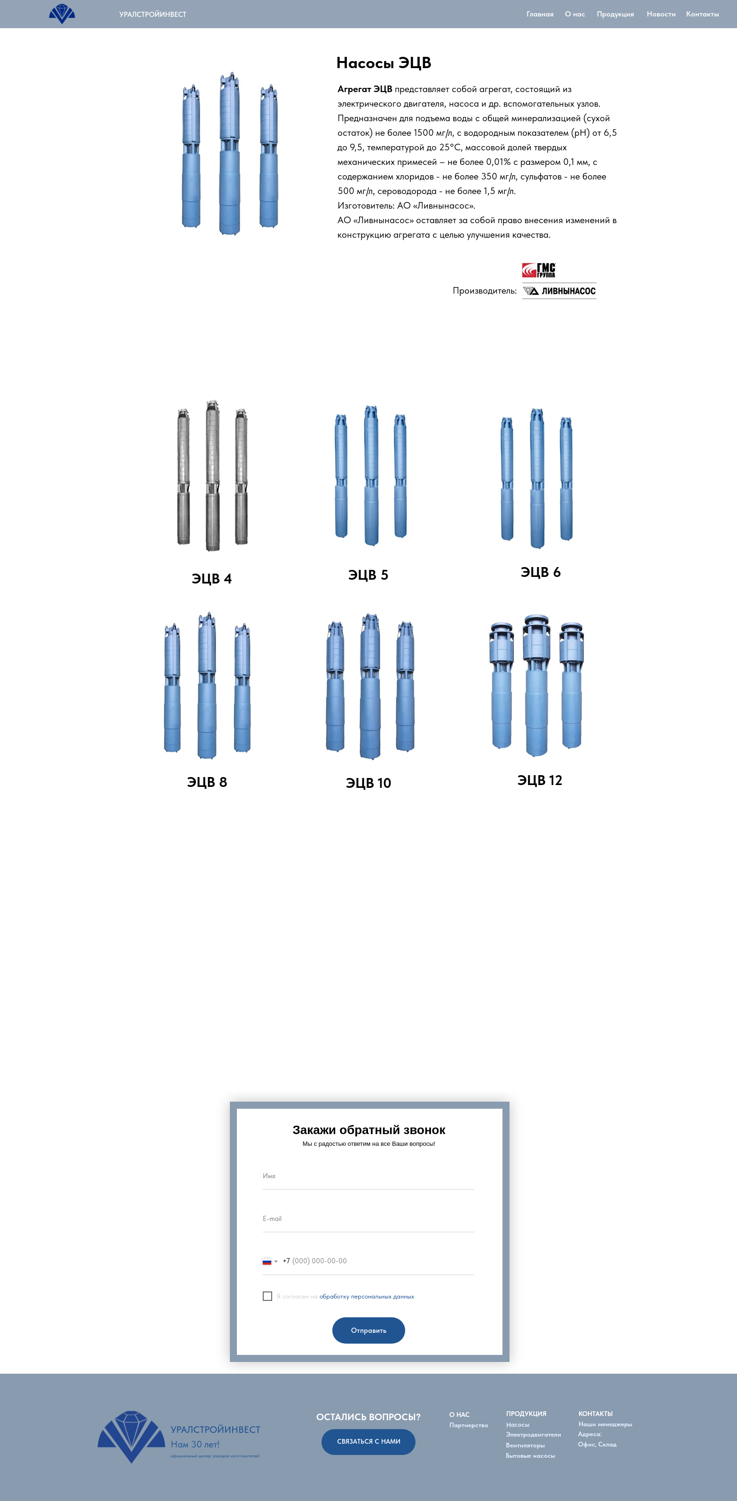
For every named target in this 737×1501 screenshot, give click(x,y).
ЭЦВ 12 (540, 779)
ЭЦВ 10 (369, 782)
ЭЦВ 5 (368, 574)
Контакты (702, 13)
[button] (368, 1442)
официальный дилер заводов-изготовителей (215, 1455)
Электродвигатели (533, 1434)
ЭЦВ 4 (212, 578)
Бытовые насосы (530, 1455)
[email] (368, 1219)
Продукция (615, 13)
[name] (368, 1176)
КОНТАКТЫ (596, 1413)
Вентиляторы (525, 1445)
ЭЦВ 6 (541, 571)
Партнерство (468, 1425)
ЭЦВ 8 (207, 781)
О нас (575, 13)
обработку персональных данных (367, 1296)
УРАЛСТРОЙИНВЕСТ (152, 14)
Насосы (517, 1424)
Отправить (368, 1330)
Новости (661, 13)
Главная (540, 13)
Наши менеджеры (605, 1424)
